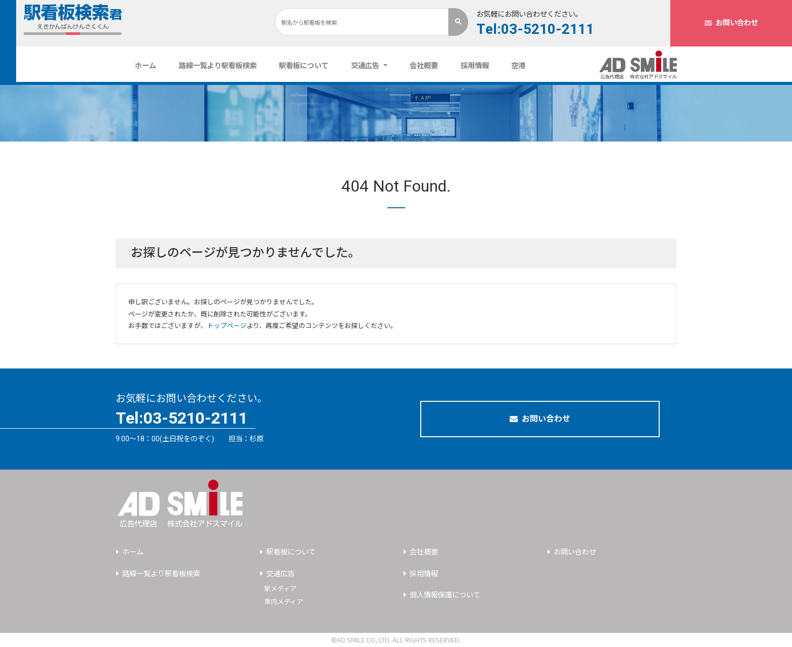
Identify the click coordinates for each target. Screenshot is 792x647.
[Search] (362, 22)
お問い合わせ (731, 23)
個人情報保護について (445, 595)
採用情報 (475, 66)
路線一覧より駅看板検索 (218, 66)
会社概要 (424, 66)
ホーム (149, 65)
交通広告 (280, 574)
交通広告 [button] (366, 66)
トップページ (226, 326)
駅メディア (280, 588)
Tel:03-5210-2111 (535, 29)
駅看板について (303, 66)
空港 (518, 66)
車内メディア (283, 602)
